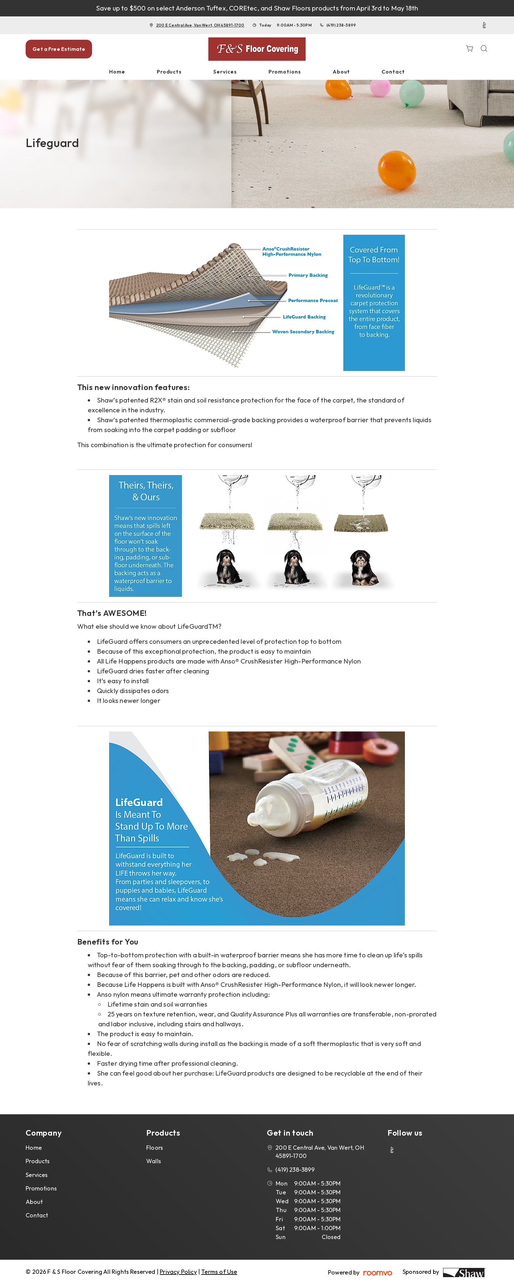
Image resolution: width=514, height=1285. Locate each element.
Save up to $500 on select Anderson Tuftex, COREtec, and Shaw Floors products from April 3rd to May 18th (257, 8)
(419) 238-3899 (341, 25)
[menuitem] (117, 72)
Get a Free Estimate (59, 49)
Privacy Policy (178, 1271)
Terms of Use (219, 1271)
